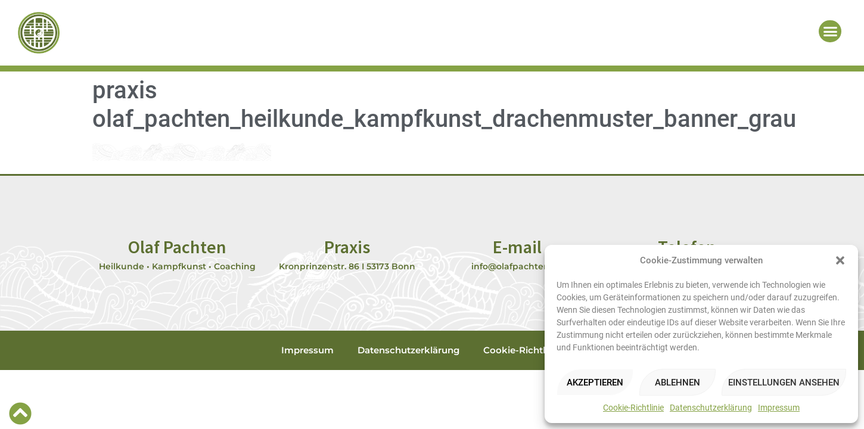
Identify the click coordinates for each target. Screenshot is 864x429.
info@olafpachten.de (516, 266)
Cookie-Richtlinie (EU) (533, 350)
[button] (840, 260)
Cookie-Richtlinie (633, 407)
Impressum (779, 407)
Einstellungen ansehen (784, 382)
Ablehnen (677, 382)
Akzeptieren (595, 382)
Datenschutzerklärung (711, 407)
